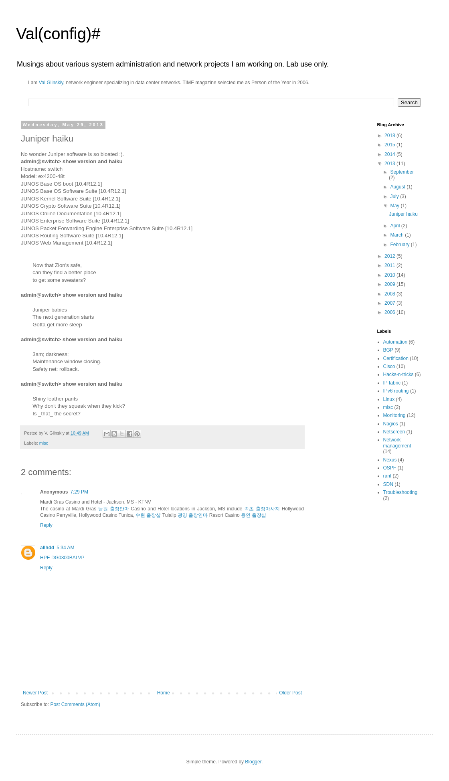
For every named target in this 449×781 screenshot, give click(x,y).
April (395, 226)
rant (387, 476)
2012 (390, 256)
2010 (390, 275)
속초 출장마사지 (262, 509)
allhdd (47, 547)
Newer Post (35, 693)
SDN (388, 484)
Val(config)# (58, 33)
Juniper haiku (403, 214)
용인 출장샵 (253, 515)
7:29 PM (79, 492)
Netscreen (394, 432)
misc (43, 443)
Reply (46, 525)
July (395, 196)
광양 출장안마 (193, 515)
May (395, 205)
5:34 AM (65, 547)
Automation (395, 342)
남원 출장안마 (113, 509)
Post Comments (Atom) (75, 704)
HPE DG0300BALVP (62, 557)
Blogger (253, 762)
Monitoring (394, 415)
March (397, 235)
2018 (390, 135)
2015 (390, 145)
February (400, 244)
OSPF (389, 468)
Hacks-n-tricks (398, 374)
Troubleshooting (400, 492)
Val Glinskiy (51, 82)
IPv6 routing (396, 391)
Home (163, 693)
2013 (390, 163)
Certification (396, 358)
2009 (390, 284)
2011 (390, 265)
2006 (390, 312)
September (402, 172)
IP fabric (392, 383)
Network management (397, 442)
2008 (390, 294)
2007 (390, 303)
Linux (389, 399)
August (398, 187)
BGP (388, 350)
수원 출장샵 (148, 515)
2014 (390, 154)
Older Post (290, 693)
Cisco (389, 366)
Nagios (390, 424)
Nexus (390, 460)
